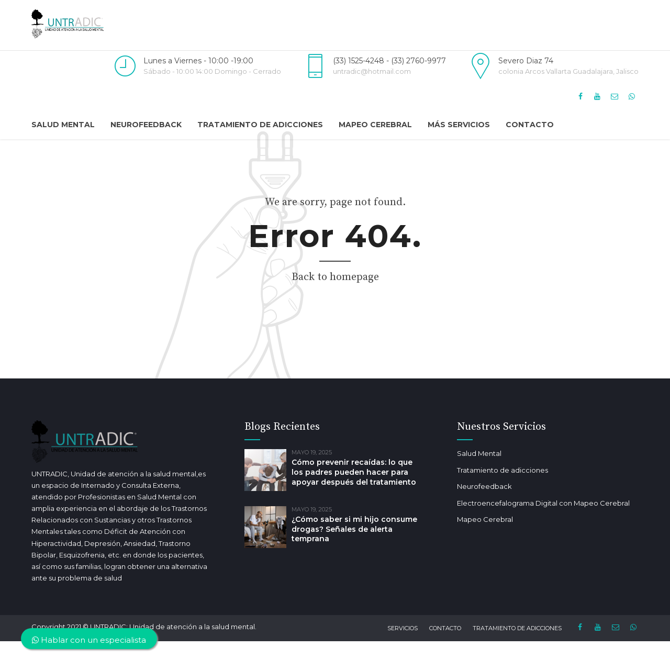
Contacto (530, 124)
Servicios (402, 657)
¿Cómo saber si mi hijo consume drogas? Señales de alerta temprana (354, 558)
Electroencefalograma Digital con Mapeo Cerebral (543, 532)
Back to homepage (335, 305)
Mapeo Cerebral (375, 124)
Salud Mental (63, 124)
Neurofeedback (146, 124)
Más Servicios (459, 124)
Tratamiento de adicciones (260, 124)
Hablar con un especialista (89, 640)
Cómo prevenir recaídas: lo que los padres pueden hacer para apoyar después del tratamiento (354, 501)
